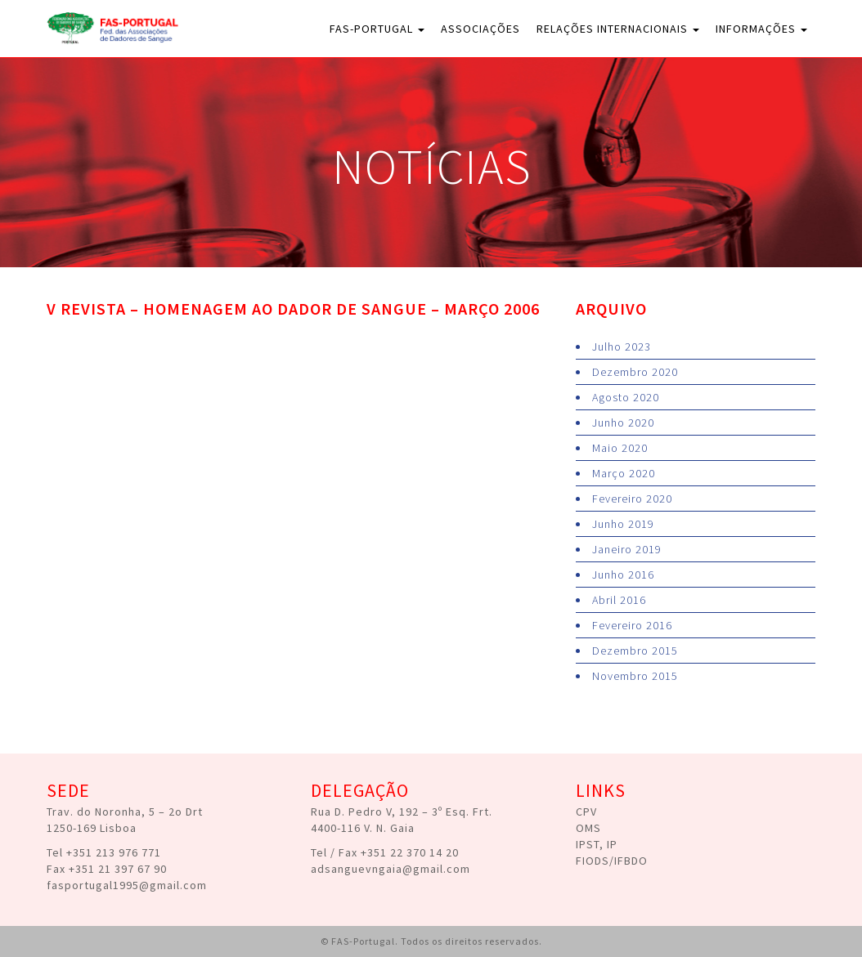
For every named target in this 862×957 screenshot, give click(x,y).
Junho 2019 (623, 524)
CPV (586, 811)
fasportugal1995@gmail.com (127, 885)
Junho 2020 (623, 422)
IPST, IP (596, 844)
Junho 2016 (623, 574)
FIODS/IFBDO (612, 860)
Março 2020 (623, 473)
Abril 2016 (619, 600)
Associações (480, 28)
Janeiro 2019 (627, 549)
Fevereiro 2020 (632, 498)
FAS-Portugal (377, 28)
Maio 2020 (620, 447)
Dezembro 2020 (635, 371)
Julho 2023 (621, 346)
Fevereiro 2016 (632, 625)
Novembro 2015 (635, 676)
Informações (761, 28)
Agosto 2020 (625, 397)
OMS (588, 828)
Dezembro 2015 (635, 650)
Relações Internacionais (618, 28)
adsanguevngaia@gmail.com (390, 868)
